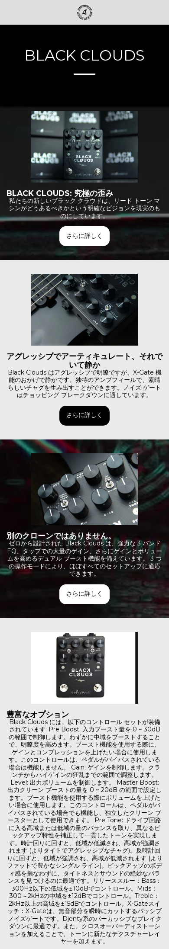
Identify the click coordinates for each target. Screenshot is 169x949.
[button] (9, 12)
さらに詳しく (84, 236)
